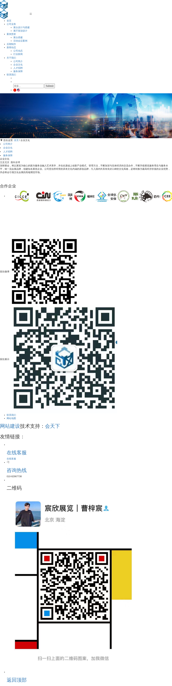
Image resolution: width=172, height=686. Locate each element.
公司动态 (18, 50)
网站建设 (10, 426)
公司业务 (11, 24)
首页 (9, 20)
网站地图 (11, 418)
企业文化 (18, 64)
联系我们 (11, 74)
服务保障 (18, 71)
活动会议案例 (20, 40)
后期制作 (11, 44)
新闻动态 (11, 47)
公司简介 (18, 61)
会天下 (52, 426)
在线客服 (11, 458)
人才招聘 (18, 68)
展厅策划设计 (20, 30)
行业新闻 (18, 54)
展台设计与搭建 (21, 27)
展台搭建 (18, 37)
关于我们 (11, 57)
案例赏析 (11, 34)
